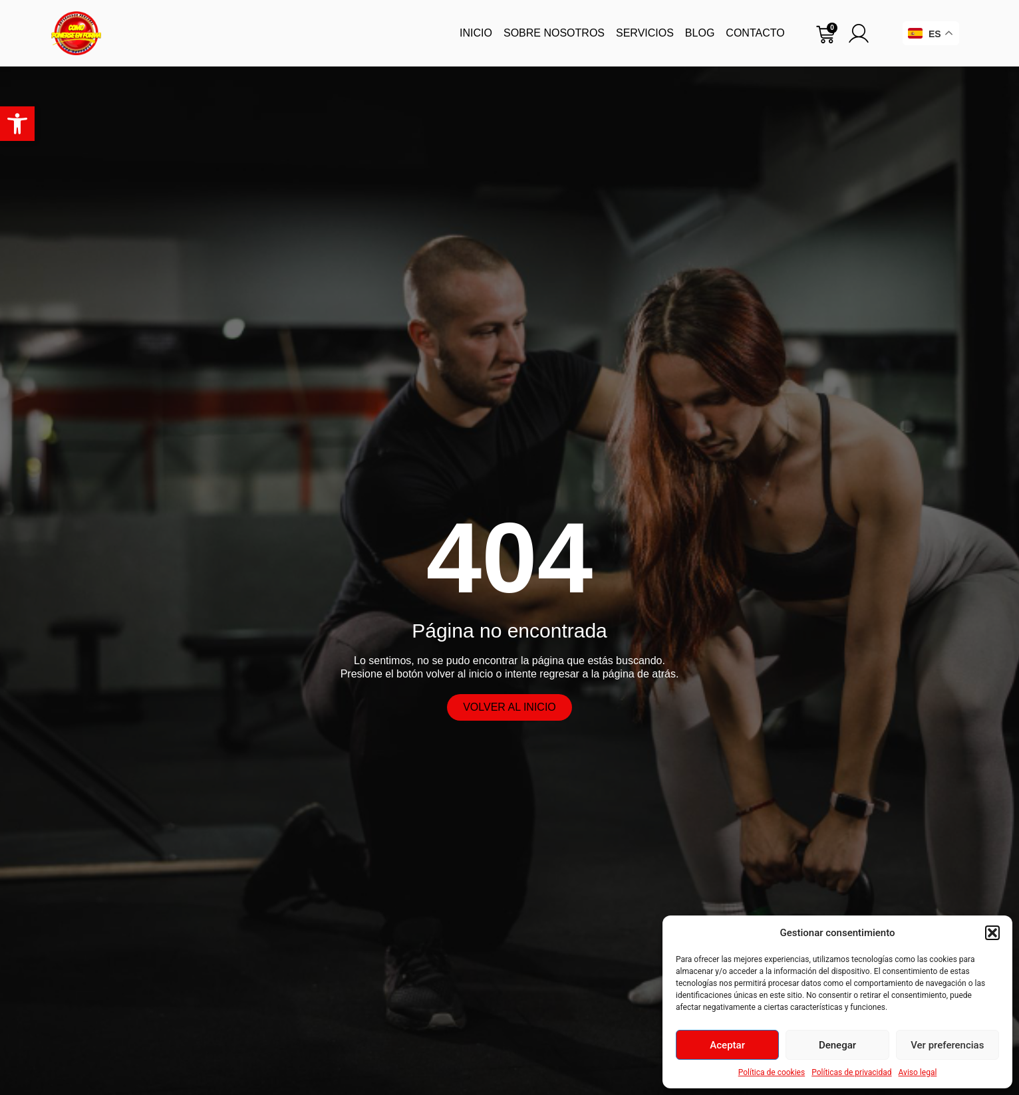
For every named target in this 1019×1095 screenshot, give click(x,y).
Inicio (476, 33)
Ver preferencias (947, 1045)
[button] (17, 123)
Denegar (837, 1045)
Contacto (755, 33)
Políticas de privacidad (851, 1072)
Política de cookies (771, 1072)
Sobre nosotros (554, 33)
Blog (699, 33)
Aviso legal (918, 1072)
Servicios (645, 33)
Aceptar (727, 1045)
